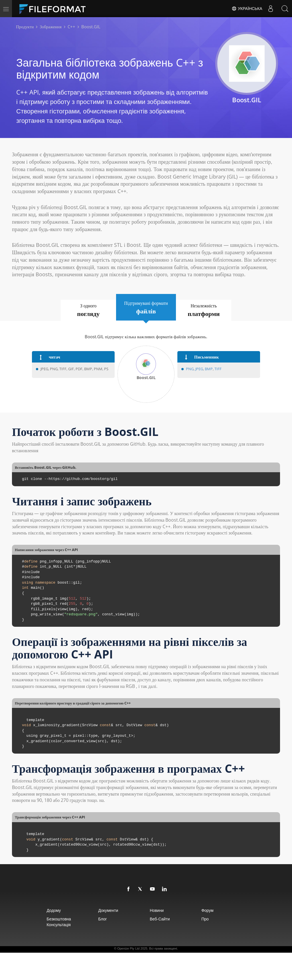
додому (50, 910)
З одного (87, 310)
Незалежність (205, 310)
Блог (101, 919)
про (207, 919)
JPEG (198, 369)
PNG (190, 369)
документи (107, 910)
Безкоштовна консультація (55, 922)
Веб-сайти (160, 919)
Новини (157, 910)
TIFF (218, 369)
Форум (210, 910)
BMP (209, 369)
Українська (247, 8)
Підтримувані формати (146, 307)
